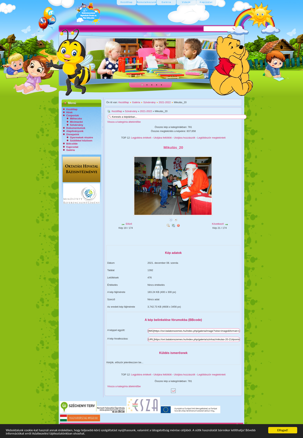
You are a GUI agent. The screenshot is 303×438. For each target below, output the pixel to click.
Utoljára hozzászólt (184, 137)
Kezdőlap (71, 109)
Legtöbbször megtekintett (211, 137)
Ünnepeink (72, 134)
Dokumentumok (75, 128)
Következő (218, 223)
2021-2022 (165, 102)
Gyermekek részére (81, 137)
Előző (129, 223)
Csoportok (72, 115)
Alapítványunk (74, 131)
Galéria (70, 150)
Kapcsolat (72, 146)
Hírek (69, 112)
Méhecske (76, 118)
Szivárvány (76, 124)
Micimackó (76, 121)
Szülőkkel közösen (81, 140)
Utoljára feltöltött (162, 137)
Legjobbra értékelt (141, 137)
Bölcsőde (72, 143)
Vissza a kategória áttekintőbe (124, 121)
